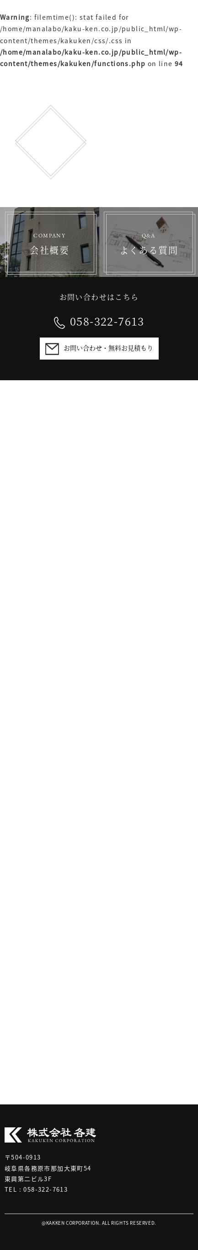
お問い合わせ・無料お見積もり (108, 347)
